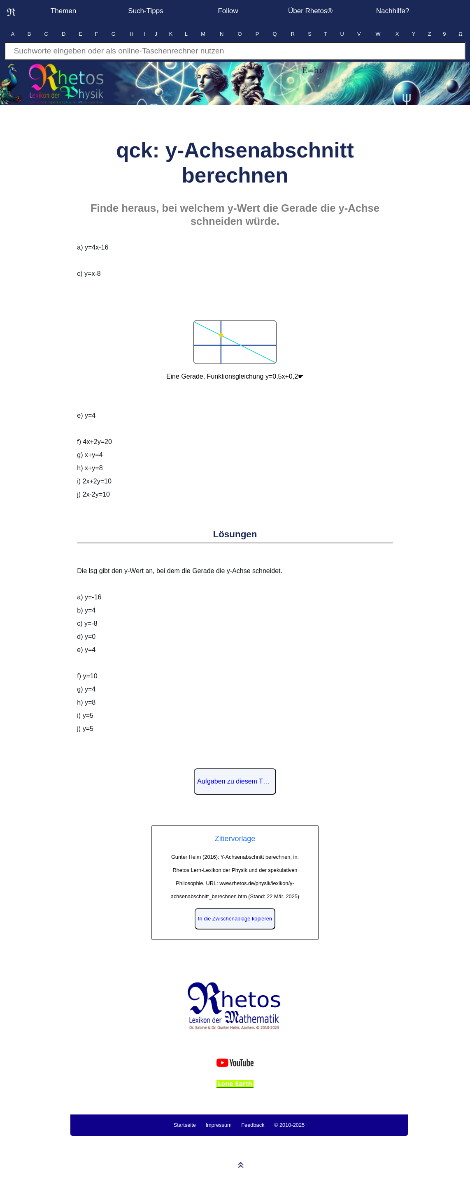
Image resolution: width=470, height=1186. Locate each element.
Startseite (185, 1125)
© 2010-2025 (289, 1125)
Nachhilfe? (392, 11)
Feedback (252, 1125)
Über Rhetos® (310, 11)
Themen (63, 11)
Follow (228, 11)
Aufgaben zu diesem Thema (236, 781)
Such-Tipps (145, 11)
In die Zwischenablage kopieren (235, 919)
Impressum (218, 1125)
